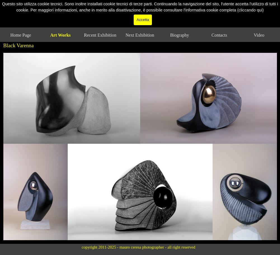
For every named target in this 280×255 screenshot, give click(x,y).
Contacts (219, 35)
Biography (179, 35)
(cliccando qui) (250, 5)
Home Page (20, 35)
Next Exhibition (140, 35)
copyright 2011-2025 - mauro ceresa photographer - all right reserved (138, 247)
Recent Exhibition (100, 35)
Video (259, 35)
